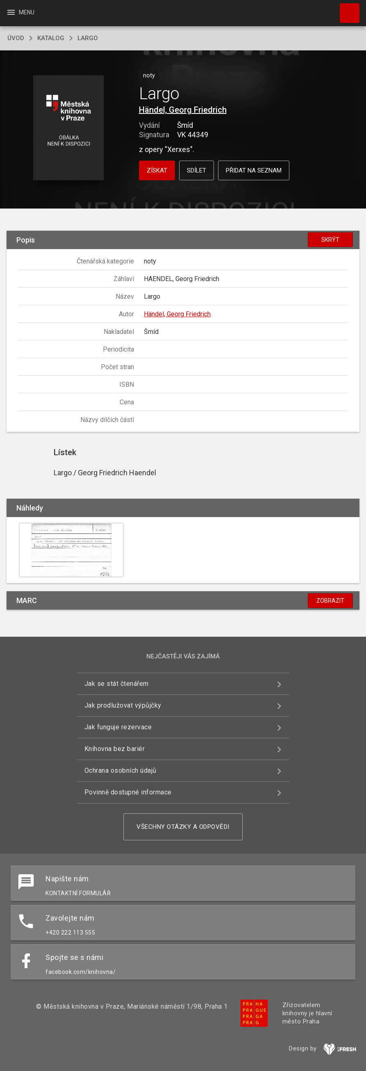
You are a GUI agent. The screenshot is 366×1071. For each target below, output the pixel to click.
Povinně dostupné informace (128, 792)
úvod (15, 38)
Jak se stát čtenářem (116, 684)
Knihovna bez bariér (114, 749)
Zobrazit (330, 600)
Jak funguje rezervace (118, 727)
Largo (87, 38)
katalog (50, 38)
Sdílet (196, 170)
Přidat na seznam (254, 170)
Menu (20, 12)
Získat (157, 170)
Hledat (346, 9)
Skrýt (330, 239)
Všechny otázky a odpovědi (183, 826)
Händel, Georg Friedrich (183, 110)
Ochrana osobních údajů (120, 770)
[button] (68, 128)
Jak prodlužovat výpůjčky (122, 705)
